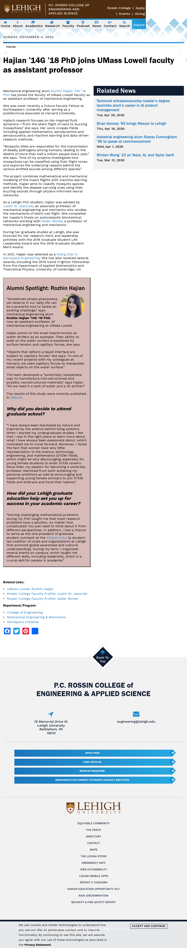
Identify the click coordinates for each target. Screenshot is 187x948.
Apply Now (92, 753)
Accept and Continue (148, 926)
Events (180, 8)
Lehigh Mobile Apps (93, 876)
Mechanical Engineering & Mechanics (36, 617)
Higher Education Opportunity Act (93, 889)
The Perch (93, 829)
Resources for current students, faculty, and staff (92, 780)
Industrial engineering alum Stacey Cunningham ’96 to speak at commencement (137, 139)
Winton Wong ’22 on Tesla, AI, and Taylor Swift (135, 155)
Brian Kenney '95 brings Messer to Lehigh (131, 123)
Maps (93, 849)
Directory (93, 836)
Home (11, 47)
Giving (181, 14)
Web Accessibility (93, 869)
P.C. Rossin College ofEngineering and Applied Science (71, 9)
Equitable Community (94, 823)
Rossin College (144, 8)
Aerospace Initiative (23, 622)
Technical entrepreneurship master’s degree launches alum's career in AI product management (133, 105)
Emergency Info (94, 862)
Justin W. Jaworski (18, 206)
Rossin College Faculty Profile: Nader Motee (42, 599)
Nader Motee (52, 221)
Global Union (56, 538)
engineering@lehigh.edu (136, 722)
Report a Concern (93, 882)
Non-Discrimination (93, 895)
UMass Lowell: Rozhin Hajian (30, 589)
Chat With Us (92, 762)
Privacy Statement (37, 944)
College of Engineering (25, 612)
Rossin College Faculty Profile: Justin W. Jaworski (47, 594)
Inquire (178, 25)
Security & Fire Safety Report (93, 902)
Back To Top (102, 659)
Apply (165, 8)
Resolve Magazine (92, 770)
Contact (93, 843)
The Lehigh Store (94, 856)
